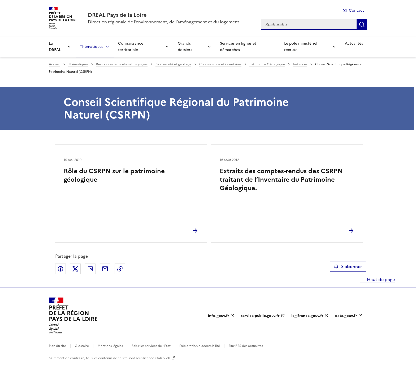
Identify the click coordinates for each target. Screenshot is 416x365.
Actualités (354, 43)
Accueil (54, 64)
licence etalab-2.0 (156, 358)
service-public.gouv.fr (260, 316)
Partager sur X (75, 269)
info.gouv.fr (218, 316)
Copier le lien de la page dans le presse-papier (120, 269)
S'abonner (348, 266)
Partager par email (105, 269)
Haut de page (380, 279)
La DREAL (55, 47)
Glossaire (82, 345)
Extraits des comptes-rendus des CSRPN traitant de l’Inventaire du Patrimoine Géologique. (281, 179)
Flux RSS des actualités (246, 345)
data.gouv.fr (346, 316)
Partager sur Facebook (60, 269)
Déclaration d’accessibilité (199, 345)
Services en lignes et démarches (238, 47)
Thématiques (91, 46)
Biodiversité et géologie (173, 64)
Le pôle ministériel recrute (300, 47)
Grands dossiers (185, 47)
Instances (300, 64)
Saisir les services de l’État (151, 345)
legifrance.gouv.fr (307, 316)
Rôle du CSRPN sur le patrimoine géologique (114, 175)
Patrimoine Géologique (267, 64)
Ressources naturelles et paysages (122, 64)
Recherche (362, 24)
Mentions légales (110, 345)
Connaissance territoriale (130, 47)
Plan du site (57, 345)
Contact (356, 10)
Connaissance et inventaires (220, 64)
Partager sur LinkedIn (90, 269)
